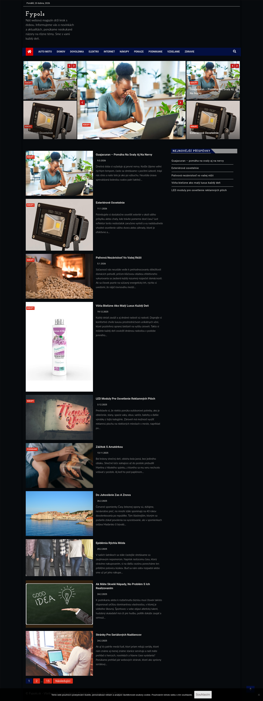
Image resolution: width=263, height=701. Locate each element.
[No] (258, 694)
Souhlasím (203, 694)
